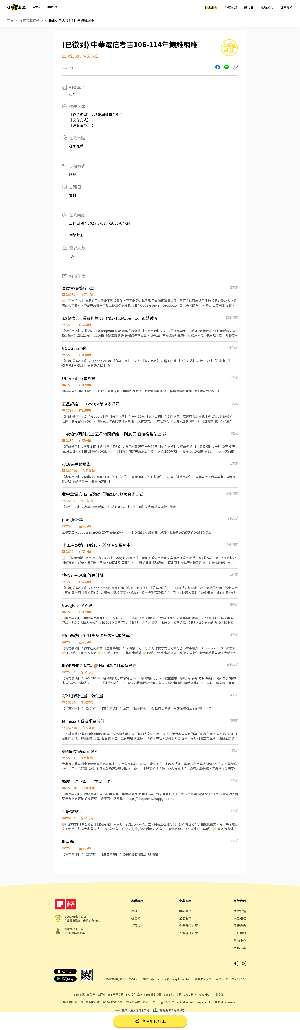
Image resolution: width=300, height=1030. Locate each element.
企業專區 (286, 7)
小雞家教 (231, 7)
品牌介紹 (240, 911)
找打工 (135, 911)
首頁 (10, 20)
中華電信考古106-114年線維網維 (69, 20)
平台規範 (240, 933)
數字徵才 (220, 994)
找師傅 (101, 994)
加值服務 (185, 918)
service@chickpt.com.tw (172, 979)
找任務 (135, 918)
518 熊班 (79, 994)
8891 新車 (190, 994)
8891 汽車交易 (173, 994)
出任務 (91, 994)
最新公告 (267, 7)
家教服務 (240, 918)
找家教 (135, 925)
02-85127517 (128, 979)
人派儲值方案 (188, 933)
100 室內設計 (134, 994)
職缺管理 (185, 911)
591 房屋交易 (116, 994)
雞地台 (249, 7)
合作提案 (240, 947)
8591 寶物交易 (153, 994)
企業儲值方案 (188, 925)
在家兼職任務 (29, 20)
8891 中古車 (205, 994)
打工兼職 (211, 7)
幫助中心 (240, 940)
